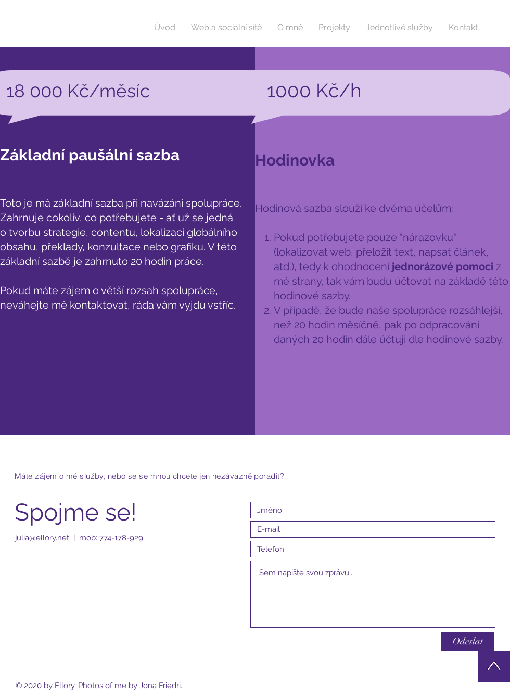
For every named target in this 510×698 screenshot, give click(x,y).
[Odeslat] (467, 641)
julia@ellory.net (42, 537)
